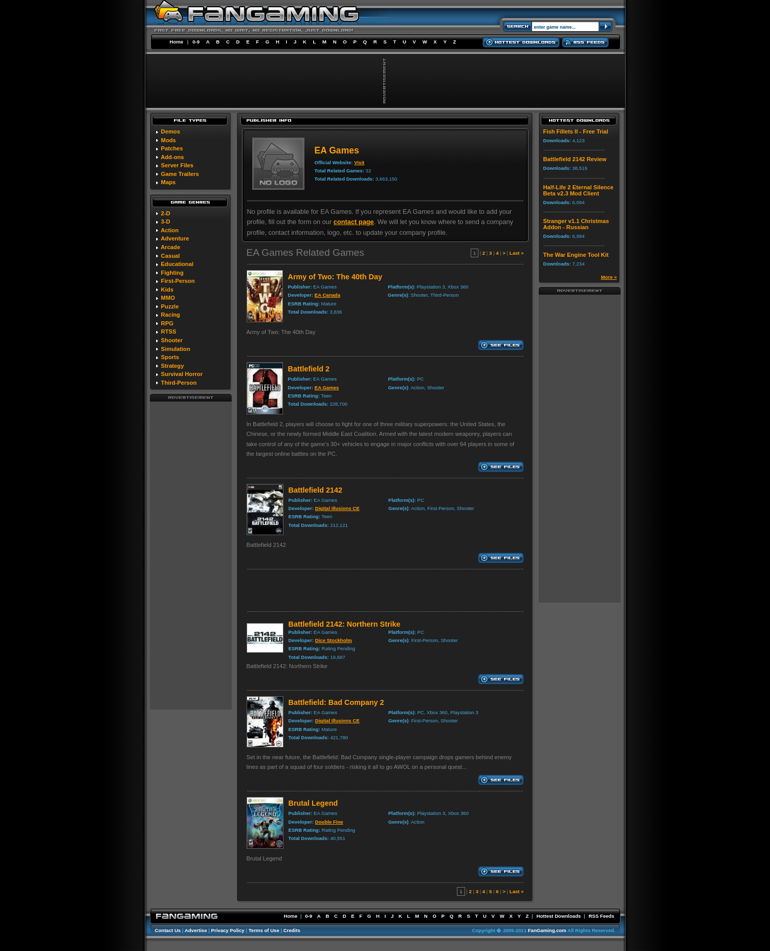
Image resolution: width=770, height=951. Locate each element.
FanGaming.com (547, 930)
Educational (177, 264)
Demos (170, 131)
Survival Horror (182, 374)
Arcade (170, 247)
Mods (168, 140)
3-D (165, 221)
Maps (168, 182)
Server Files (177, 165)
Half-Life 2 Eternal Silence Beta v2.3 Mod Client (578, 190)
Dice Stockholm (333, 640)
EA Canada (327, 295)
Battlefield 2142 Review (575, 159)
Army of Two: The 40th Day (335, 277)
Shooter (172, 340)
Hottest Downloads (558, 916)
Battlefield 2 (309, 369)
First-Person (178, 281)
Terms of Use (264, 930)
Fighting (172, 273)
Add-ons (172, 157)
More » (609, 277)
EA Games (327, 387)
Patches (172, 148)
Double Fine (329, 822)
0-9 (196, 42)
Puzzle (170, 306)
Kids (167, 289)
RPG (167, 323)
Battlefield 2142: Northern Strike (345, 624)
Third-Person (179, 383)
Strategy (172, 366)
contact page (354, 222)
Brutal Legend (313, 803)
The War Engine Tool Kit (576, 255)
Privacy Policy (228, 930)
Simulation (175, 349)
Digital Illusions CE (337, 508)
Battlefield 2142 (316, 490)
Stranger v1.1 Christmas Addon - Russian (576, 224)
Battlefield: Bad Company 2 (336, 702)
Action (170, 230)
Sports (170, 357)
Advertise (196, 930)
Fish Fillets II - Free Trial (575, 131)
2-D (165, 213)
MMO (168, 298)
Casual (170, 256)
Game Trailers (180, 174)
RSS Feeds (601, 916)
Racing (170, 315)
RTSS (169, 331)
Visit (359, 162)
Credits (291, 930)
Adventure (175, 238)
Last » (517, 253)
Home (177, 42)
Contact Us (168, 930)
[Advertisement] (191, 555)
